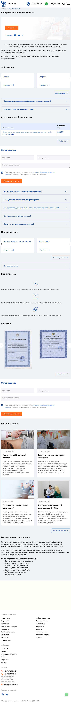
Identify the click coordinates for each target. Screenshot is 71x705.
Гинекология (5, 623)
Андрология (4, 621)
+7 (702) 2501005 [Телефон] (8, 671)
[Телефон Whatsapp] (52, 4)
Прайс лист (63, 141)
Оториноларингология (8, 632)
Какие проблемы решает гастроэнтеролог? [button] (20, 109)
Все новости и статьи (60, 530)
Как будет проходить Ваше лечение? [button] (17, 216)
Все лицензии (62, 374)
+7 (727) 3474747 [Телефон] (8, 674)
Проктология (5, 635)
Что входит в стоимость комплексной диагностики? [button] (23, 191)
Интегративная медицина (9, 626)
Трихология (4, 637)
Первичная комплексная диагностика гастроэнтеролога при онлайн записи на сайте (27, 133)
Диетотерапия (44, 241)
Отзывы (3, 651)
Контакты (4, 662)
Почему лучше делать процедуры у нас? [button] (19, 224)
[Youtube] (7, 694)
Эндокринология (6, 640)
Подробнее (8, 85)
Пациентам (4, 660)
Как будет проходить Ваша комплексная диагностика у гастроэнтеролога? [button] (31, 208)
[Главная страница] (3, 3)
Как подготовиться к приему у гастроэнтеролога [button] (21, 200)
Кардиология (40, 626)
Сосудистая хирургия (42, 635)
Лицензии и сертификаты (8, 654)
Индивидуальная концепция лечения (17, 241)
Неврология (40, 629)
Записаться (12, 28)
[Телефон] (35, 4)
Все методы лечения (60, 258)
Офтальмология (41, 632)
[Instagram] (3, 694)
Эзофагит (42, 77)
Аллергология (5, 618)
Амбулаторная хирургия (43, 618)
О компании (4, 648)
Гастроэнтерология (42, 621)
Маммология (5, 629)
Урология (39, 637)
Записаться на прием (12, 181)
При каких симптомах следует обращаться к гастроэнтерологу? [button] (27, 101)
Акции (3, 657)
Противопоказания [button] (11, 266)
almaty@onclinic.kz (9, 684)
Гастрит (6, 77)
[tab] (35, 101)
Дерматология (40, 623)
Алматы (12, 4)
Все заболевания (61, 93)
